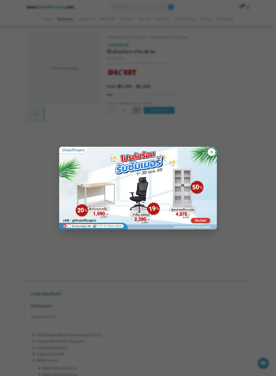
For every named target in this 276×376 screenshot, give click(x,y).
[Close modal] (211, 152)
